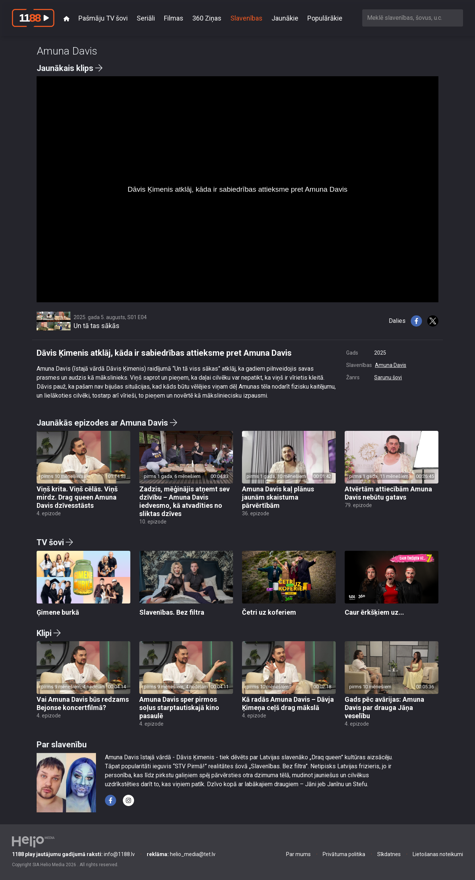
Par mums (298, 854)
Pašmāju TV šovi (103, 18)
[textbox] (413, 18)
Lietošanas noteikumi (438, 854)
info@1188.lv (73, 854)
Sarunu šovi (388, 377)
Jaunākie (284, 18)
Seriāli (146, 18)
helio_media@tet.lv (181, 854)
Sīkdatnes (389, 854)
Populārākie (324, 18)
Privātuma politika (344, 854)
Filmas (173, 18)
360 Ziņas (206, 18)
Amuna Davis (390, 365)
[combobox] (412, 17)
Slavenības (246, 18)
